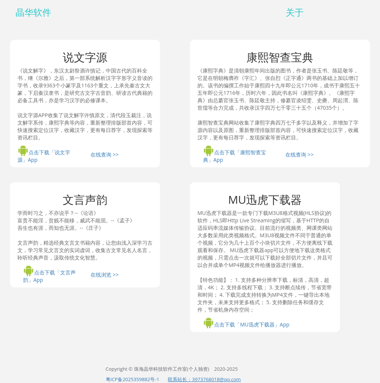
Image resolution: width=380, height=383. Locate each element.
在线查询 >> (105, 154)
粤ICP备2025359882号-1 (133, 379)
